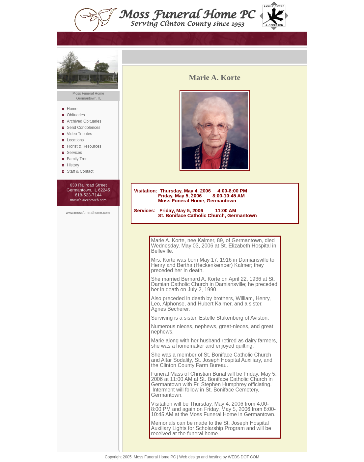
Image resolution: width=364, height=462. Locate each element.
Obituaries (76, 115)
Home (72, 108)
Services (74, 152)
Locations (75, 140)
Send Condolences (83, 127)
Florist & (74, 146)
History (73, 165)
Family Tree (77, 159)
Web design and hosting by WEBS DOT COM (219, 457)
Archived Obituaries (84, 121)
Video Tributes (79, 133)
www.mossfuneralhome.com (88, 213)
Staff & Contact (80, 171)
